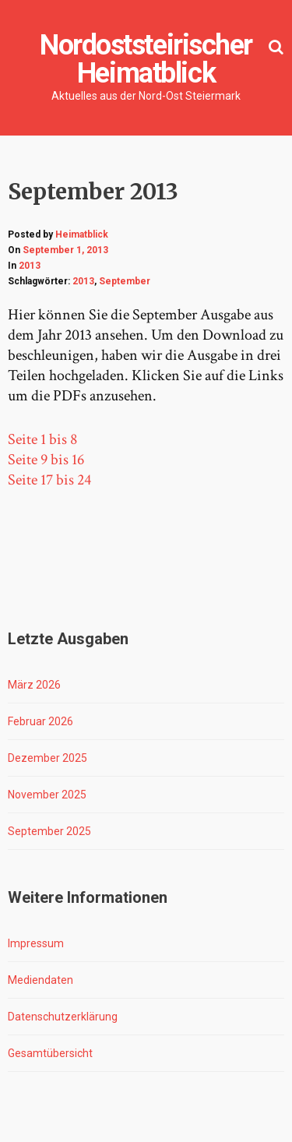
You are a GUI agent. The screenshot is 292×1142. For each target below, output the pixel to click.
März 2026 (34, 685)
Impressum (36, 943)
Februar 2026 (40, 721)
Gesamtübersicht (50, 1053)
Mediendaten (40, 980)
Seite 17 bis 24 (49, 480)
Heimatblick (81, 234)
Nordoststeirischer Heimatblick (146, 59)
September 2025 (49, 831)
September (124, 281)
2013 (29, 265)
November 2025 (47, 794)
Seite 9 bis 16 (46, 459)
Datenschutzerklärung (63, 1016)
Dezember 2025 (47, 758)
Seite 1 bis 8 (42, 439)
